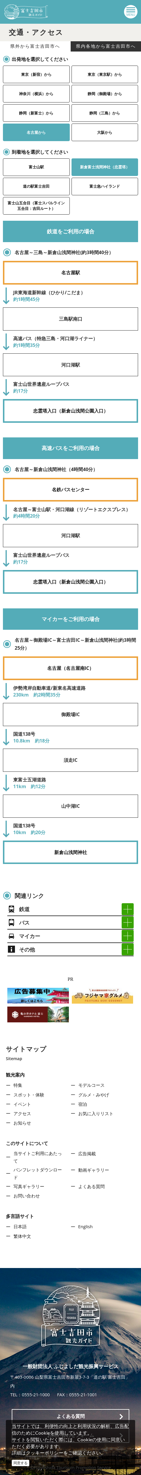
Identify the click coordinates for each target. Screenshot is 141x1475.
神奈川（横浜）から (36, 93)
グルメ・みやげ (93, 1095)
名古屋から (36, 132)
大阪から (104, 132)
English (85, 1226)
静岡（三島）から (104, 113)
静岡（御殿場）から (105, 93)
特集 (17, 1085)
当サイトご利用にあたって (37, 1157)
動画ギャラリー (93, 1170)
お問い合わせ (26, 1196)
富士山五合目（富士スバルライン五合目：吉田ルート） (36, 205)
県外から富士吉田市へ (35, 46)
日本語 (20, 1226)
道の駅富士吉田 (36, 186)
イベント (22, 1104)
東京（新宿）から (36, 74)
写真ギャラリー (28, 1186)
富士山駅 (36, 167)
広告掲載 (87, 1153)
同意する (20, 1462)
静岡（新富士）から (36, 113)
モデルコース (91, 1085)
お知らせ (22, 1123)
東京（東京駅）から (105, 74)
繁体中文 (22, 1236)
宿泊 (82, 1104)
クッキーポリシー (44, 1453)
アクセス (22, 1113)
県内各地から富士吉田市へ (106, 46)
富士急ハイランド (104, 186)
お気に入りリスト (95, 1113)
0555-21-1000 (36, 1394)
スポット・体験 (28, 1095)
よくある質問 (91, 1186)
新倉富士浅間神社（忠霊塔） (105, 167)
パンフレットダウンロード (37, 1173)
